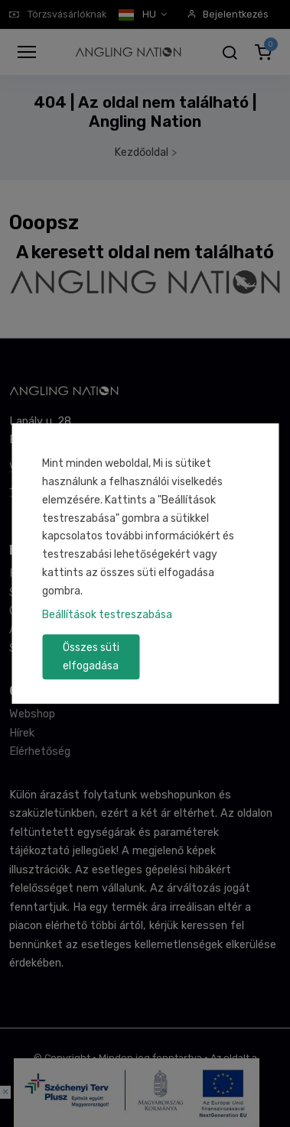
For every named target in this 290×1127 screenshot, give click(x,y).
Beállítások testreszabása (107, 614)
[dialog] (145, 563)
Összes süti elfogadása (91, 656)
